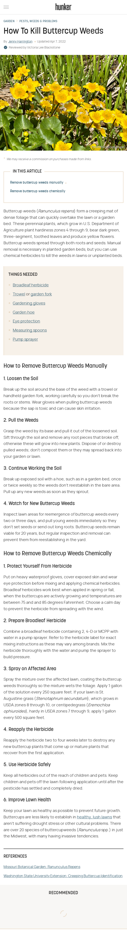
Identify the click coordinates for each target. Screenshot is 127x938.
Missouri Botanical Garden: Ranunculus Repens (42, 867)
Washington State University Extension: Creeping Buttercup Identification (63, 876)
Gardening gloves (29, 303)
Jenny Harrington (20, 41)
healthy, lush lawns (94, 817)
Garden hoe (24, 313)
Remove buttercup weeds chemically (37, 191)
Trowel (19, 294)
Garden (9, 21)
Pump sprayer (25, 340)
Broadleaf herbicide (31, 285)
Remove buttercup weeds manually (36, 182)
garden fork (41, 294)
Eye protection (26, 321)
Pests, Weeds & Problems (38, 21)
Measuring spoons (30, 330)
